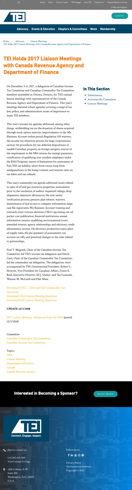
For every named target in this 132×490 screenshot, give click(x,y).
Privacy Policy (73, 463)
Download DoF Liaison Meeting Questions (32, 300)
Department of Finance (20, 363)
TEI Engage (76, 2)
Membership (107, 29)
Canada (11, 367)
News (93, 29)
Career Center (62, 2)
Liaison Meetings (39, 41)
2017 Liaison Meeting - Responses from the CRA (35, 317)
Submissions (95, 95)
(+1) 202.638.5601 (16, 457)
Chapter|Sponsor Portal (117, 2)
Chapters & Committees (72, 29)
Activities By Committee (102, 99)
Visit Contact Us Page (19, 461)
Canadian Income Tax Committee (26, 343)
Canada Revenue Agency (21, 372)
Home (6, 41)
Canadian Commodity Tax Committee (29, 338)
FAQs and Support (119, 7)
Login (119, 15)
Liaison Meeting (16, 359)
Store (50, 2)
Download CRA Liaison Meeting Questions (32, 296)
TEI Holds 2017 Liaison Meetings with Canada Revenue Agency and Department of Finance (47, 44)
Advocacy (22, 29)
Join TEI (87, 2)
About (42, 2)
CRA (9, 355)
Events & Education (43, 29)
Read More (106, 393)
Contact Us (99, 2)
